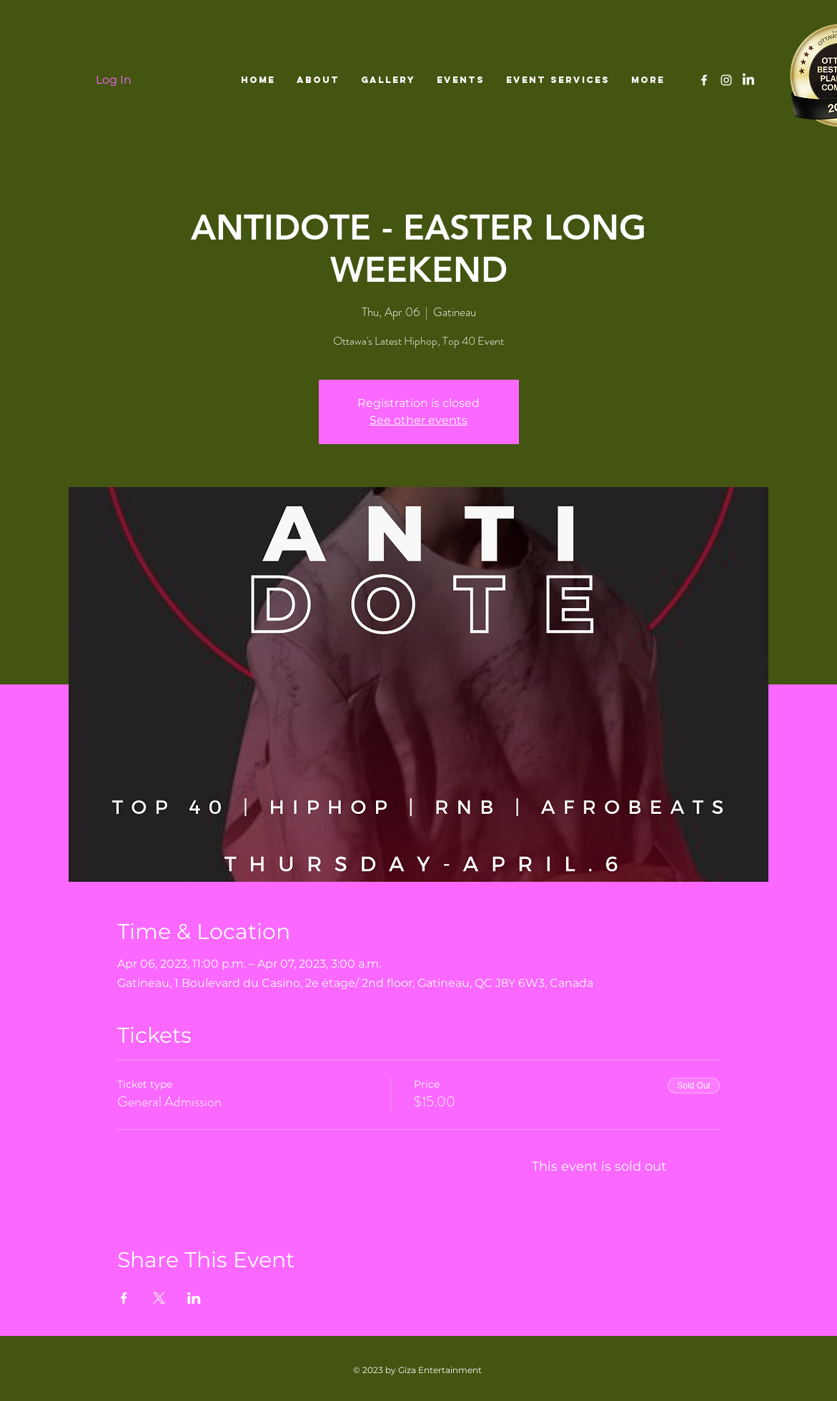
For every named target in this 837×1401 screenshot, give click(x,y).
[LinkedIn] (748, 80)
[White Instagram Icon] (726, 80)
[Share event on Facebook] (124, 1298)
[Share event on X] (159, 1298)
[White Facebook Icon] (704, 80)
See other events (418, 420)
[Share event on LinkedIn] (194, 1298)
